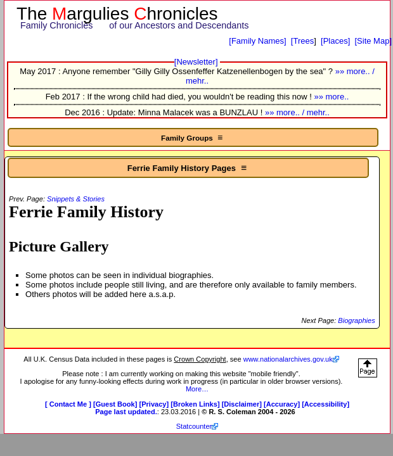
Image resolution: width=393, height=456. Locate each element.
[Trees (302, 41)
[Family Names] (257, 41)
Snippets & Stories (76, 199)
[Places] (335, 41)
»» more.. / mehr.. (297, 112)
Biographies (356, 320)
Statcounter (194, 426)
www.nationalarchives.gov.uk (288, 359)
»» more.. (331, 96)
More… (197, 389)
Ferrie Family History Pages (188, 167)
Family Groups (193, 137)
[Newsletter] (196, 61)
